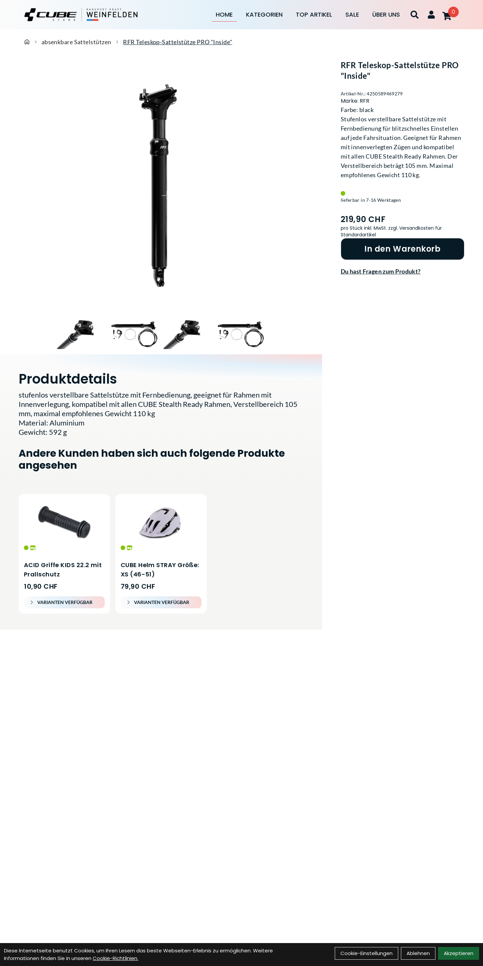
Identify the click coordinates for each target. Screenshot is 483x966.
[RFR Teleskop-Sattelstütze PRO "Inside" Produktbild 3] (187, 333)
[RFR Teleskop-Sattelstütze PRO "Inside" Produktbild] (161, 187)
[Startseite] (27, 42)
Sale (352, 14)
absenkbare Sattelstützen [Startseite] (76, 42)
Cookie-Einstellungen (366, 953)
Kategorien (264, 14)
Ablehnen (418, 953)
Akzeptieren (458, 953)
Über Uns (386, 14)
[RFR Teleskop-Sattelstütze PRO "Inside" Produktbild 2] (134, 333)
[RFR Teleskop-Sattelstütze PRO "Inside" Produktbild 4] (241, 333)
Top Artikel (314, 14)
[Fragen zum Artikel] (402, 271)
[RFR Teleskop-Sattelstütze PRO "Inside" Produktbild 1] (81, 333)
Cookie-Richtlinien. (115, 958)
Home (224, 14)
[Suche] (415, 15)
